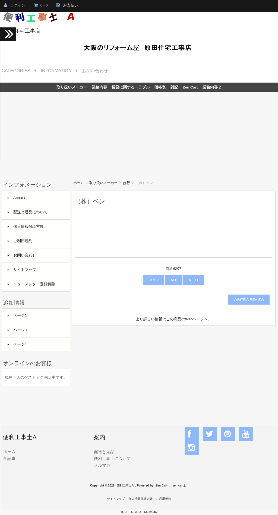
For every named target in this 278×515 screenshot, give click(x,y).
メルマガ (102, 465)
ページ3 (17, 330)
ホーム (78, 183)
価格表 (160, 87)
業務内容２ (212, 87)
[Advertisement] (139, 133)
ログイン (14, 5)
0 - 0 (41, 5)
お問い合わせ (95, 70)
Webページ (194, 319)
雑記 (174, 87)
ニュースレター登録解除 (31, 284)
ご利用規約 (20, 241)
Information (56, 70)
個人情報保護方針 (26, 227)
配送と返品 (104, 451)
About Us (18, 198)
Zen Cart (190, 87)
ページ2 (17, 316)
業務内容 (99, 87)
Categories (16, 70)
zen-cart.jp (180, 485)
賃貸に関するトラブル (131, 87)
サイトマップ (22, 270)
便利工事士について (112, 458)
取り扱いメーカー (103, 183)
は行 (126, 183)
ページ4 (17, 344)
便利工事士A (125, 485)
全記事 (9, 458)
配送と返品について (28, 212)
